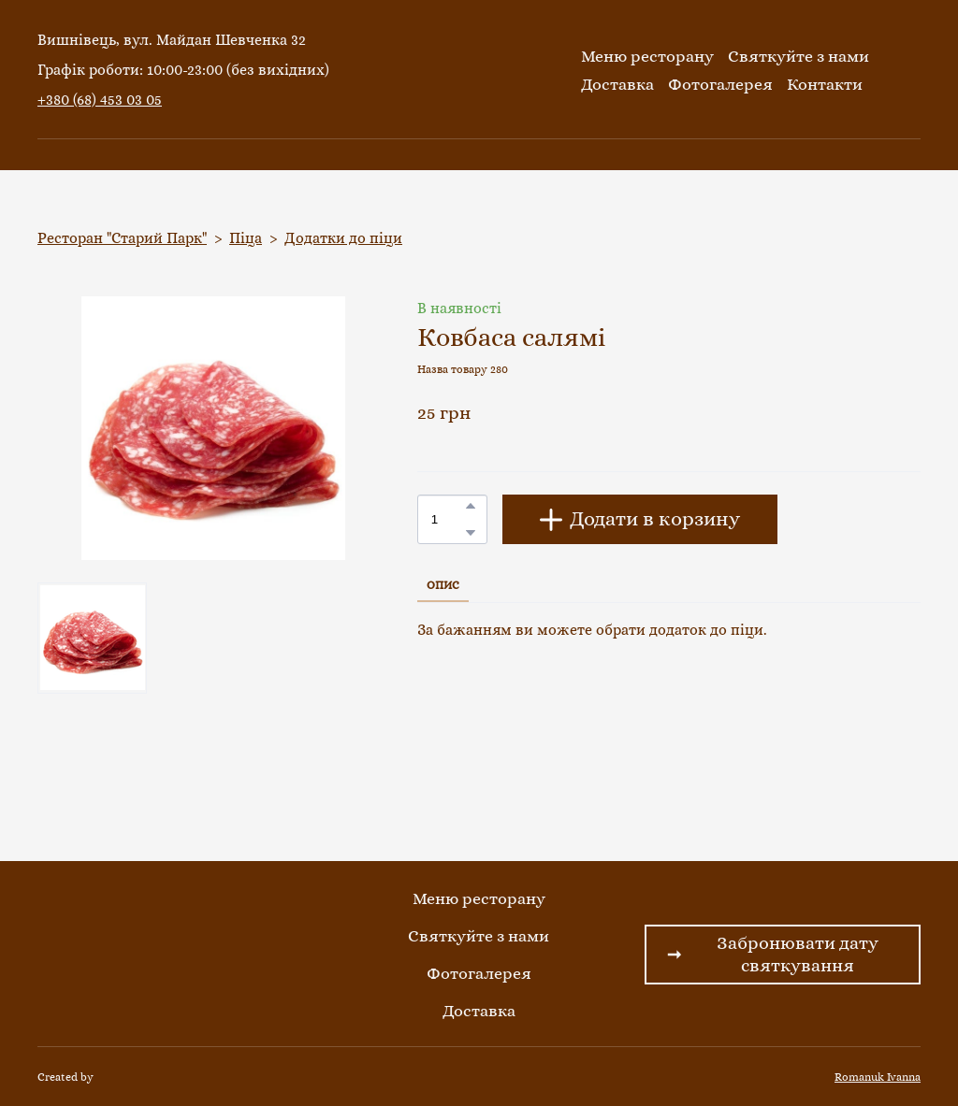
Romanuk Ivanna (878, 1077)
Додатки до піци (343, 238)
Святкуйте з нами (798, 56)
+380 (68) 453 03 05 (99, 99)
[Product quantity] (447, 519)
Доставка (617, 84)
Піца (245, 238)
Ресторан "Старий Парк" (122, 238)
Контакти (825, 84)
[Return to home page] (475, 70)
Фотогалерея (720, 84)
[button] (470, 506)
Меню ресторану (647, 56)
